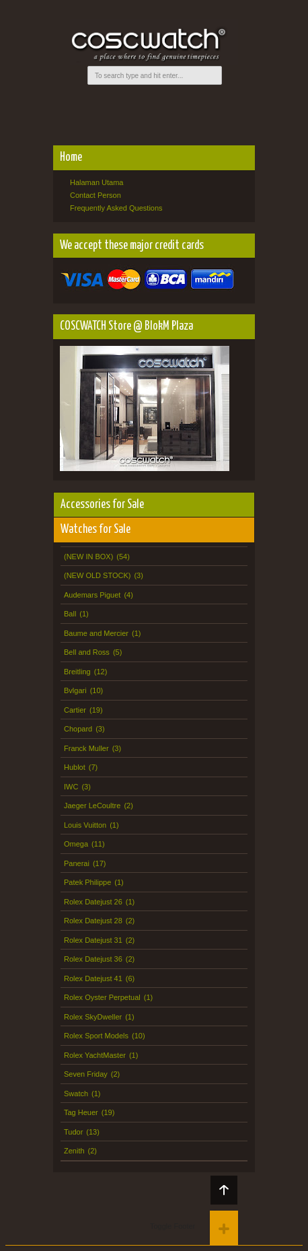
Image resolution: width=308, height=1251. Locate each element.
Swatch (76, 1093)
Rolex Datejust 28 (93, 921)
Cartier (75, 710)
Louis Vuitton (85, 825)
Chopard (78, 729)
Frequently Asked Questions (116, 208)
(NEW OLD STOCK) (97, 575)
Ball (70, 614)
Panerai (76, 863)
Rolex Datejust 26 (93, 902)
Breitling (77, 672)
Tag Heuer (81, 1112)
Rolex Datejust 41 (93, 978)
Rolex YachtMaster (95, 1055)
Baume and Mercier (96, 633)
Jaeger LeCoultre (92, 805)
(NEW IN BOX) (88, 556)
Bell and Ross (87, 652)
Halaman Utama (96, 182)
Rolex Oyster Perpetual (102, 997)
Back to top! (223, 1190)
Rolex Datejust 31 (93, 940)
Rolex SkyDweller (93, 1017)
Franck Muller (86, 748)
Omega (76, 844)
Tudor (73, 1132)
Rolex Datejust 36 (93, 959)
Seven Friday (86, 1074)
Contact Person (95, 195)
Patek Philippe (87, 882)
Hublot (74, 767)
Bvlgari (75, 690)
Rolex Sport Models (96, 1036)
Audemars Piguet (92, 595)
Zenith (74, 1151)
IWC (71, 787)
